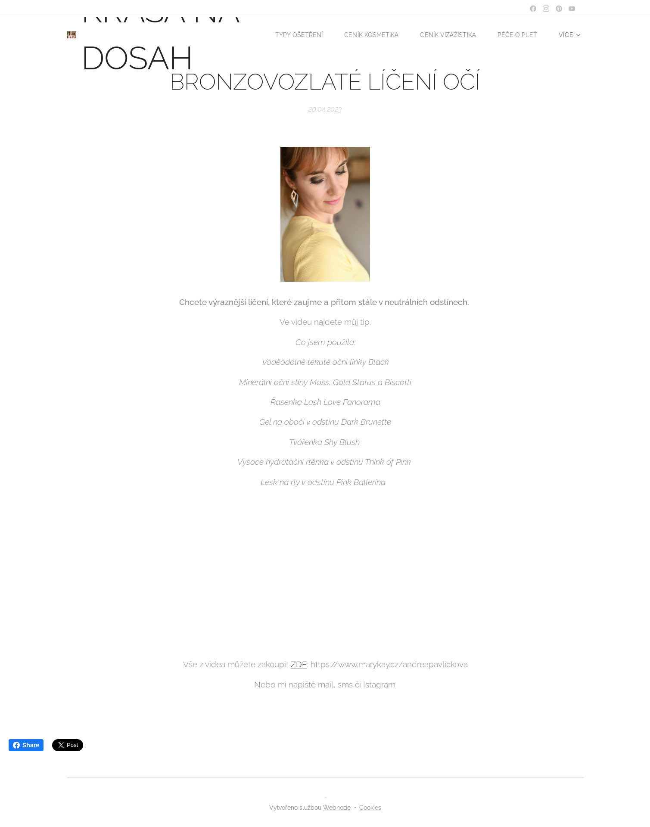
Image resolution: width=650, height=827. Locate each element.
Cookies (370, 807)
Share (26, 745)
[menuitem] (354, 35)
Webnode (337, 807)
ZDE (298, 664)
